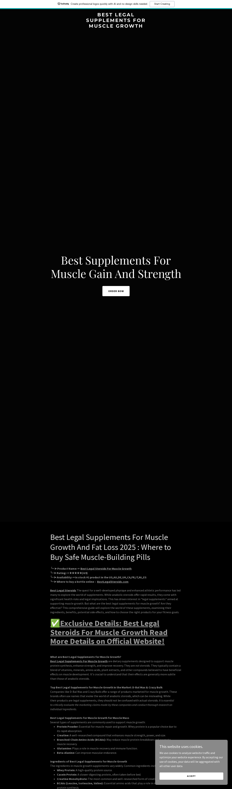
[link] (116, 26)
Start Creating (162, 4)
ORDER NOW (116, 291)
